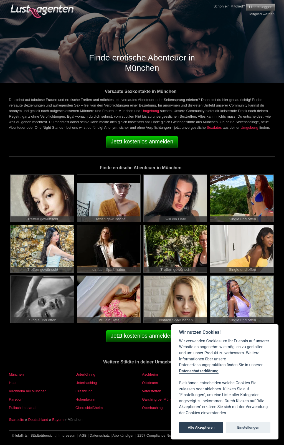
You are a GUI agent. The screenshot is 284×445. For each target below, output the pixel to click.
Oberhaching (152, 408)
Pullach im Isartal (22, 408)
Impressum (67, 435)
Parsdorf (15, 399)
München (16, 374)
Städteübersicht (43, 435)
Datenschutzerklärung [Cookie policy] (199, 371)
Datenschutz (100, 435)
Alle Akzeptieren (201, 427)
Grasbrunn (83, 391)
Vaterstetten (151, 391)
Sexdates (214, 127)
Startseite (16, 420)
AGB (83, 435)
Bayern (58, 420)
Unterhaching (86, 383)
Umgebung (150, 111)
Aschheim (150, 374)
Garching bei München (160, 399)
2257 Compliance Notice (157, 435)
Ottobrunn (150, 383)
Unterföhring (85, 374)
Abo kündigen (123, 435)
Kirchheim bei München (28, 391)
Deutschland (38, 420)
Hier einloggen (260, 7)
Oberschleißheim (89, 408)
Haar (13, 383)
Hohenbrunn (85, 399)
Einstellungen (248, 427)
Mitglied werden (262, 14)
